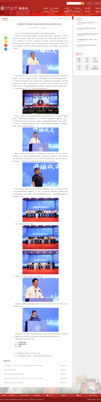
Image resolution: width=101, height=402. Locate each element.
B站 (87, 68)
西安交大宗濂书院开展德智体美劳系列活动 (87, 34)
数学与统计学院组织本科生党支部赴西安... (86, 45)
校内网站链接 (12, 395)
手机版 (98, 399)
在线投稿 (89, 399)
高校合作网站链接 (24, 395)
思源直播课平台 (95, 68)
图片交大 (87, 11)
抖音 (79, 68)
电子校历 (51, 395)
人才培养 (66, 8)
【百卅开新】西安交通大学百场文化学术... (86, 28)
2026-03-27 (81, 29)
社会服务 (56, 11)
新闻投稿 (97, 3)
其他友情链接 (37, 395)
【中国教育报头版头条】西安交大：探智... (86, 39)
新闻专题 (77, 11)
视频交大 (98, 11)
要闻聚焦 (56, 8)
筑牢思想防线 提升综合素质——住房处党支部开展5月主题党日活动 (34, 356)
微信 (87, 61)
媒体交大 (66, 11)
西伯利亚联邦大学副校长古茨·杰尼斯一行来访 (28, 353)
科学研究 (77, 8)
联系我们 (94, 399)
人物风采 (45, 11)
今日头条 (95, 61)
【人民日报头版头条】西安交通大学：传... (86, 22)
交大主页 (89, 3)
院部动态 (98, 8)
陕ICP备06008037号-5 (39, 399)
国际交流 (87, 8)
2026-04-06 (81, 35)
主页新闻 (45, 8)
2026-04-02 (81, 24)
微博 (79, 61)
